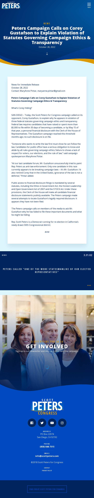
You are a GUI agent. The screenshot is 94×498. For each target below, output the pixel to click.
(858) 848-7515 (47, 446)
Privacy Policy (47, 470)
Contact (47, 468)
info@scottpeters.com (47, 456)
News (47, 23)
